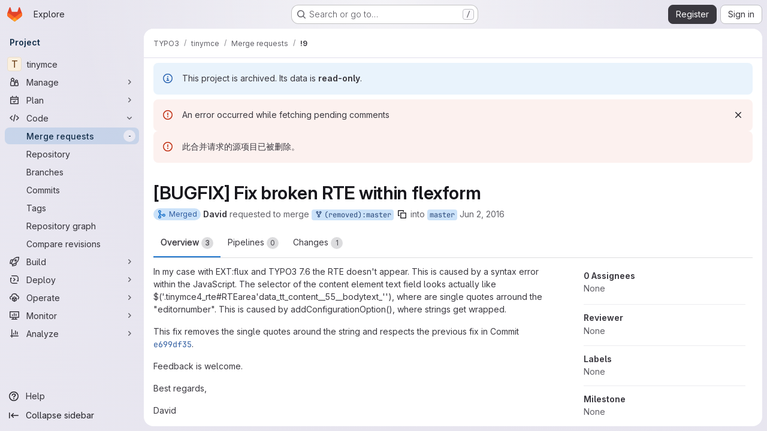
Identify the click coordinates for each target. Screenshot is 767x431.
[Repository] (72, 153)
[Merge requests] (72, 136)
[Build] (72, 261)
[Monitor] (72, 315)
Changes (318, 243)
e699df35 (172, 344)
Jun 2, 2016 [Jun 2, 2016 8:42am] (482, 214)
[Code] (72, 118)
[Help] (72, 396)
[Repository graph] (72, 225)
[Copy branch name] (402, 214)
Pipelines (253, 243)
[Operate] (72, 297)
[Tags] (72, 207)
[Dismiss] (738, 115)
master (442, 215)
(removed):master (352, 215)
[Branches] (72, 171)
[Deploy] (72, 279)
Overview (187, 243)
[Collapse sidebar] (72, 415)
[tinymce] (72, 64)
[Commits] (72, 189)
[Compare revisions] (72, 243)
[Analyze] (72, 333)
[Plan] (72, 100)
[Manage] (72, 82)
